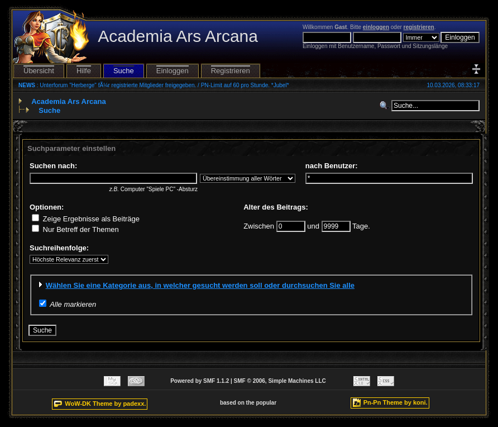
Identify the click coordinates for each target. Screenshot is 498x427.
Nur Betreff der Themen (75, 229)
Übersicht (38, 71)
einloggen (376, 27)
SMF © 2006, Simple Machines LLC (280, 381)
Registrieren (230, 71)
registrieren (419, 27)
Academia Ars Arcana (68, 101)
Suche (123, 71)
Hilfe (83, 71)
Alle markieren (73, 304)
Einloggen (172, 71)
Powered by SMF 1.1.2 (199, 381)
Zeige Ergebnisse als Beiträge (86, 219)
